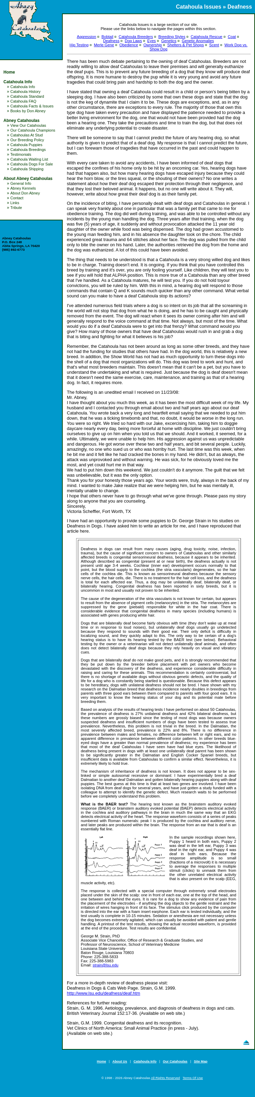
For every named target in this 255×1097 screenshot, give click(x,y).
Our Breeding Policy (27, 140)
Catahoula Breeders (136, 37)
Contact (16, 198)
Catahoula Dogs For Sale (31, 164)
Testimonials (20, 154)
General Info (20, 183)
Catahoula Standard (27, 96)
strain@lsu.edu (106, 965)
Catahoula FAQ (23, 101)
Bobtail (107, 37)
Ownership (152, 45)
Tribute (16, 208)
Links (14, 203)
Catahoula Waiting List (29, 159)
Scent (214, 45)
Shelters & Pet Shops (185, 45)
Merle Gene (104, 45)
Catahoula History (25, 91)
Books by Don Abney (27, 111)
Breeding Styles (171, 37)
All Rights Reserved (165, 1078)
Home (9, 72)
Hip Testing (79, 45)
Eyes (151, 41)
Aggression (86, 37)
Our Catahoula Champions (32, 130)
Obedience (129, 45)
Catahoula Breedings (28, 149)
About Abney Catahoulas (27, 178)
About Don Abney (25, 193)
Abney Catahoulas (21, 120)
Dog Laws (133, 41)
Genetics (168, 41)
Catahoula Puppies (26, 145)
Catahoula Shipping (26, 169)
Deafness (111, 41)
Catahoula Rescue (206, 37)
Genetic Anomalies (198, 41)
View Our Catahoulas (28, 125)
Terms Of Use (193, 1078)
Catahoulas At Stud (26, 135)
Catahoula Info (17, 81)
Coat (232, 37)
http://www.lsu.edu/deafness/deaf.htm (103, 993)
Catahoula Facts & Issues (31, 106)
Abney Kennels (23, 188)
